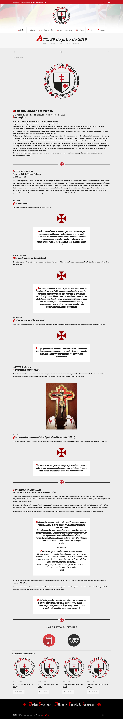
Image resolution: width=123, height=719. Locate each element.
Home (44, 43)
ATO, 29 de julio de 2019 (73, 43)
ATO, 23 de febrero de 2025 (23, 685)
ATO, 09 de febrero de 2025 (72, 685)
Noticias (53, 43)
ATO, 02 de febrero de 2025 (97, 685)
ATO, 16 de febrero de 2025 (48, 685)
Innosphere (45, 715)
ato (61, 43)
